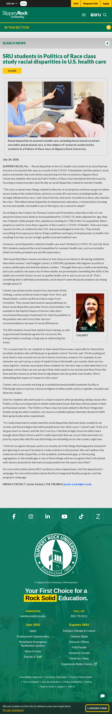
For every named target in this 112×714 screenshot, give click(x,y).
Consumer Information (56, 677)
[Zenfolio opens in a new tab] (98, 516)
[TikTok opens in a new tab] (81, 516)
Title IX (71, 686)
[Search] (104, 15)
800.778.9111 (79, 616)
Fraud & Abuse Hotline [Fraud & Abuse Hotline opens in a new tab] (81, 677)
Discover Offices (79, 642)
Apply (32, 630)
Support (61, 686)
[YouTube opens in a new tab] (64, 516)
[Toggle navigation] (84, 15)
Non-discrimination (51, 682)
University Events (79, 653)
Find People (79, 647)
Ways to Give (33, 651)
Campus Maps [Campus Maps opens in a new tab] (79, 636)
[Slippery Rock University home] (56, 554)
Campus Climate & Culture (79, 630)
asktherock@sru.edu (32, 616)
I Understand (97, 708)
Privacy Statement (13, 710)
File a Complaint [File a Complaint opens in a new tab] (31, 682)
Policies (88, 682)
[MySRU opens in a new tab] (95, 15)
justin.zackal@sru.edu (78, 484)
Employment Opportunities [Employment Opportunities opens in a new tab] (33, 636)
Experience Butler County (79, 664)
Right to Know (47, 686)
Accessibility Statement (30, 677)
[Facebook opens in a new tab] (14, 516)
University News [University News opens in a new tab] (79, 658)
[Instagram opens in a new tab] (31, 516)
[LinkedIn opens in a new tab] (48, 516)
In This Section (57, 27)
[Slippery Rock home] (15, 15)
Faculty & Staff (33, 656)
